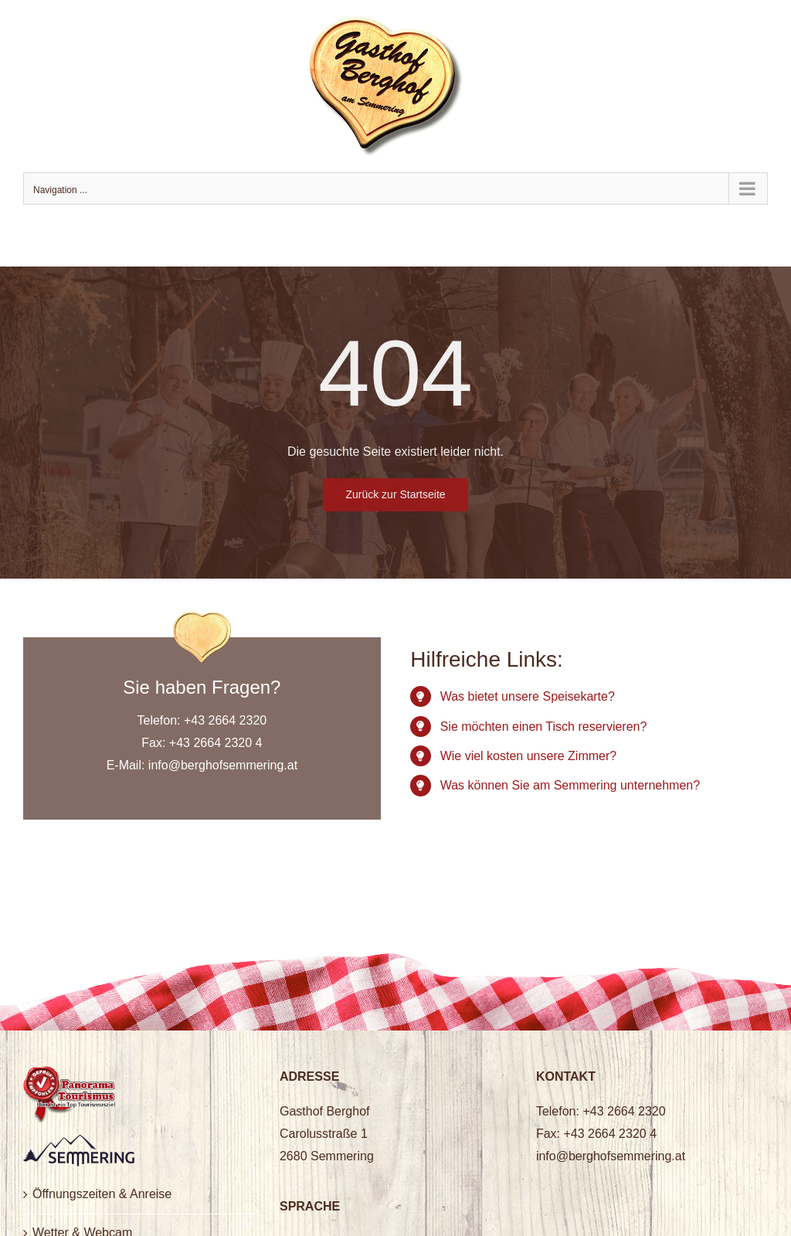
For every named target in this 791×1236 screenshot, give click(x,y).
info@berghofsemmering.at (222, 765)
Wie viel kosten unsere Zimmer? (528, 755)
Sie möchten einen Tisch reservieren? (543, 726)
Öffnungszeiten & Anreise (101, 1193)
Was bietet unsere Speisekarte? (527, 696)
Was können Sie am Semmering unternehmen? (570, 785)
